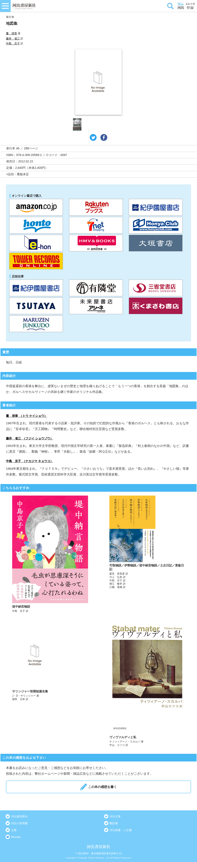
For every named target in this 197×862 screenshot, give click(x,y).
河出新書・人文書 (121, 830)
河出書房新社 (19, 816)
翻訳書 (114, 823)
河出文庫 (115, 816)
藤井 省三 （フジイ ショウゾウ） (29, 438)
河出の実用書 (19, 823)
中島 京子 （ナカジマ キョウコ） (29, 461)
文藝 (14, 830)
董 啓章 (11, 33)
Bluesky (16, 837)
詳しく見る (50, 554)
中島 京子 (13, 43)
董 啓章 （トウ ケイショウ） (26, 415)
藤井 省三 (13, 38)
